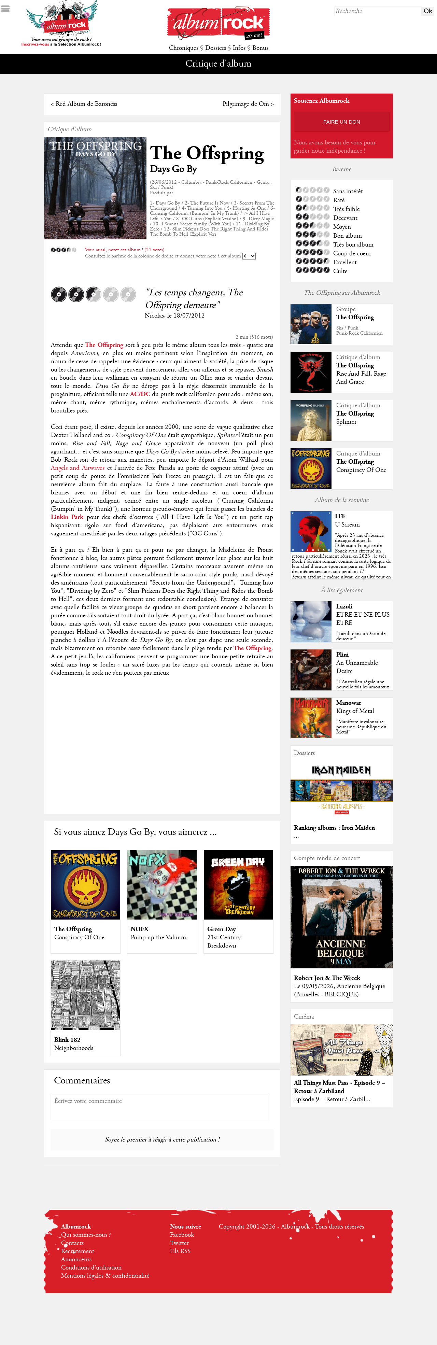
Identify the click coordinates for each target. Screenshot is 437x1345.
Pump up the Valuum (158, 938)
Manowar (348, 703)
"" (341, 561)
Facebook (182, 1235)
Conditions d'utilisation (91, 1268)
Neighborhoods (73, 1048)
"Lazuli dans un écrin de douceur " (360, 636)
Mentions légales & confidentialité (105, 1276)
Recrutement (77, 1251)
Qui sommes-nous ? (86, 1235)
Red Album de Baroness (86, 104)
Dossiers (215, 48)
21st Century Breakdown (224, 942)
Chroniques (183, 48)
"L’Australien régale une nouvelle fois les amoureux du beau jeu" (362, 687)
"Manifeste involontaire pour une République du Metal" (361, 726)
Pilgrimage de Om (246, 104)
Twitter (179, 1243)
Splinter (346, 422)
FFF (340, 516)
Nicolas (154, 316)
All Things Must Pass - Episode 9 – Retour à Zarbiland (339, 1087)
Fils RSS (180, 1251)
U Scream (347, 525)
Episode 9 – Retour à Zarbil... (332, 1099)
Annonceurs (76, 1260)
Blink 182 (67, 1040)
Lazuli (344, 607)
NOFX (140, 929)
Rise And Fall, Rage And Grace (361, 378)
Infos (239, 48)
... (296, 836)
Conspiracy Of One (79, 938)
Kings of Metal (355, 711)
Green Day (221, 929)
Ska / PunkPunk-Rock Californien (359, 331)
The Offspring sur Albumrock (342, 293)
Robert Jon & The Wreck (327, 978)
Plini (342, 655)
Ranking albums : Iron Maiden (334, 828)
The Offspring (207, 153)
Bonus (260, 48)
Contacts (72, 1243)
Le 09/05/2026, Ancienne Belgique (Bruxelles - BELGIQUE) (339, 990)
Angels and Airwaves (77, 468)
